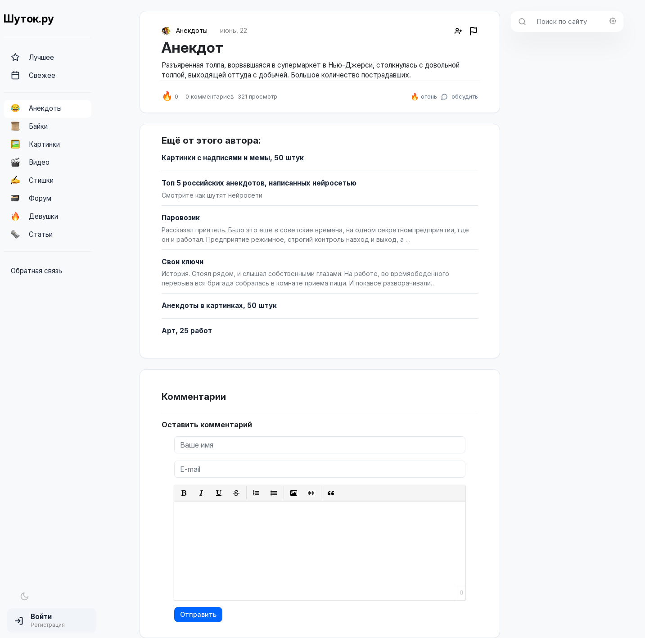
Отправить (198, 614)
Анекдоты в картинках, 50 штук (219, 305)
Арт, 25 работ (187, 330)
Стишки (32, 180)
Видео (30, 162)
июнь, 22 (233, 30)
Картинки (35, 144)
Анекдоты (36, 108)
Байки (29, 126)
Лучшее (32, 57)
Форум (31, 198)
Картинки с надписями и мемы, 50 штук (233, 158)
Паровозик (181, 217)
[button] (51, 620)
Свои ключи (182, 262)
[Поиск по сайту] (577, 21)
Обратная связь (36, 271)
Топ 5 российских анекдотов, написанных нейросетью (259, 183)
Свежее (33, 75)
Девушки (34, 216)
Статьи (32, 234)
